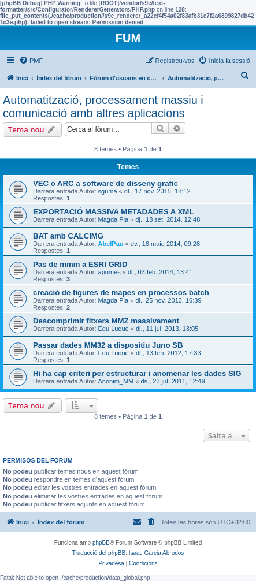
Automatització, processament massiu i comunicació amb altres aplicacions (103, 107)
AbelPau (111, 243)
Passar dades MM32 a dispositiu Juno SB (108, 345)
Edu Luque (113, 328)
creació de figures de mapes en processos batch (121, 292)
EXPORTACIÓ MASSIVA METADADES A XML (113, 211)
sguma (107, 191)
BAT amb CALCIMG (68, 236)
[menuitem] (31, 61)
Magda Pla (113, 219)
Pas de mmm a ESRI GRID (80, 264)
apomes (109, 272)
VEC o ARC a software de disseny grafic (105, 183)
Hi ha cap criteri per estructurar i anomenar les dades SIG (137, 373)
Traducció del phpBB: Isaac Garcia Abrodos (128, 553)
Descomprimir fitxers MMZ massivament (106, 320)
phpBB (101, 542)
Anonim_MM (116, 381)
